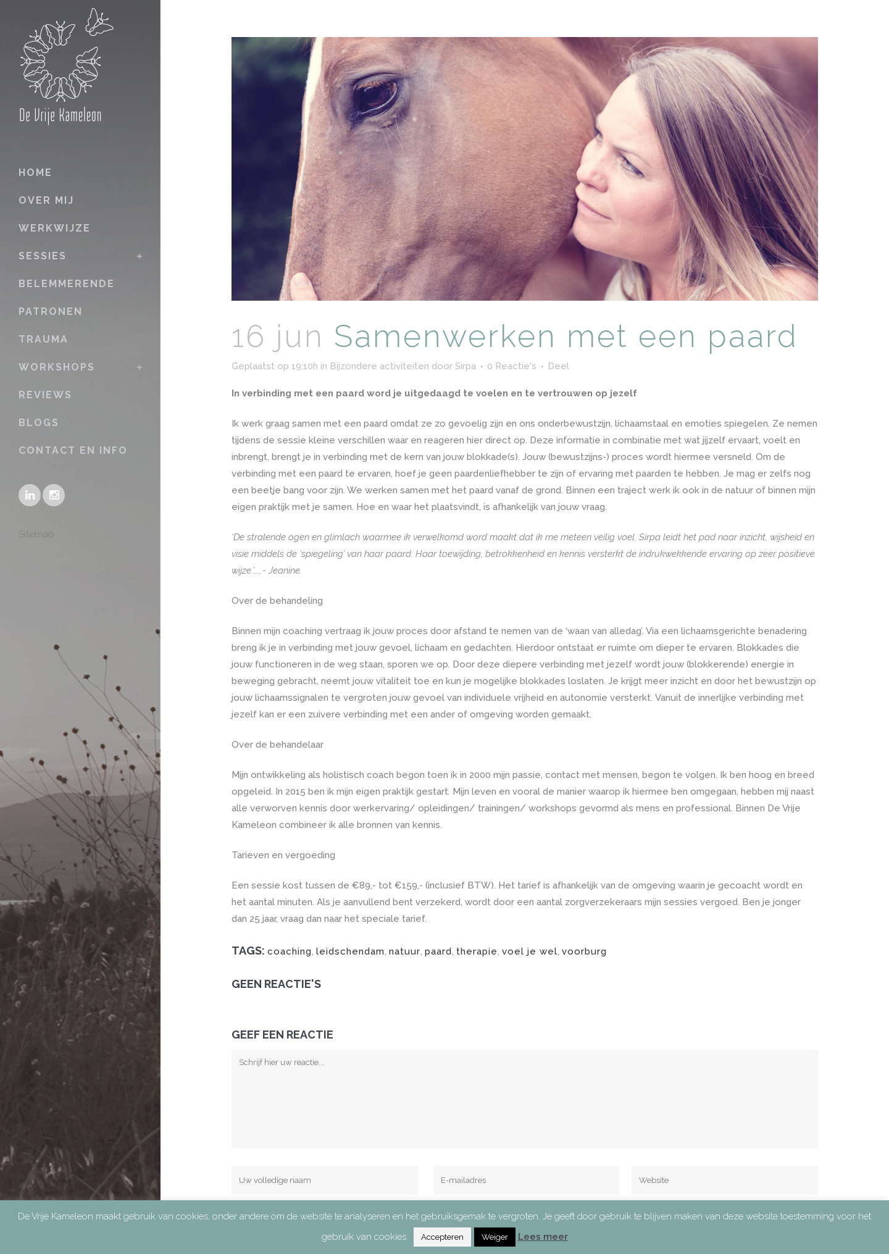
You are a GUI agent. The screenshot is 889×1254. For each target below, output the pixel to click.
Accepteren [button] (442, 1237)
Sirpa (465, 366)
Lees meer (543, 1236)
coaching (289, 951)
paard (438, 951)
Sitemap (36, 534)
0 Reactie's (511, 366)
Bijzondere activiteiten (379, 366)
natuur (404, 951)
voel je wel (529, 951)
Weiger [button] (495, 1237)
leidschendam (350, 951)
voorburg (584, 951)
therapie (477, 951)
